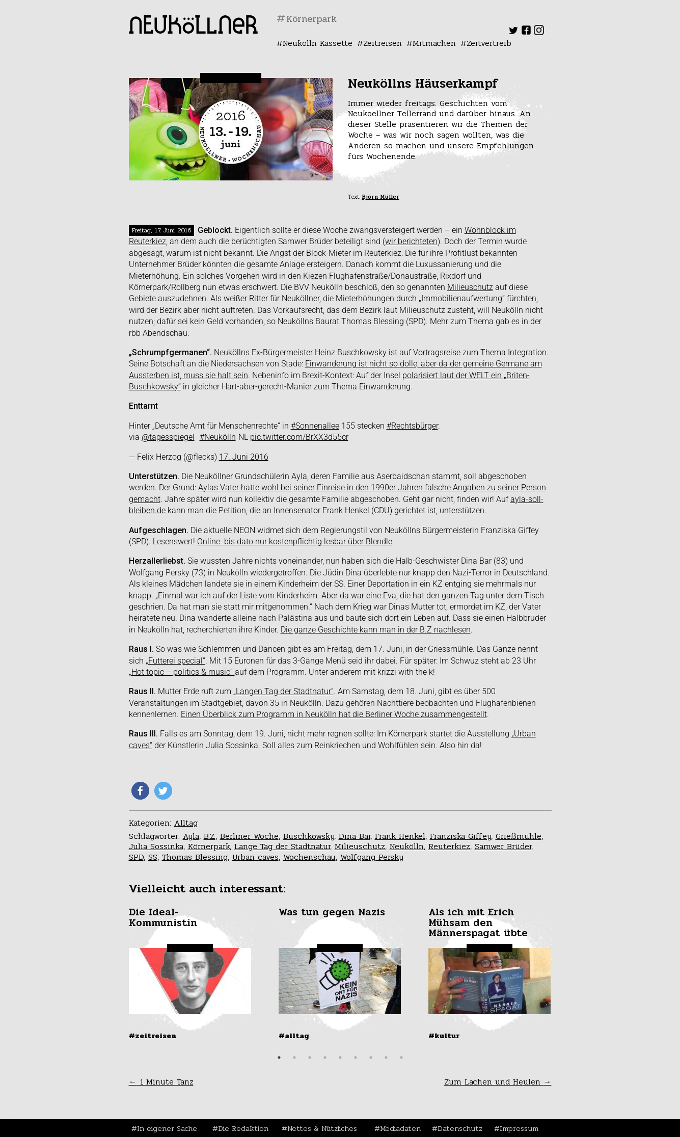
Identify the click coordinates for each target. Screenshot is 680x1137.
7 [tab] (371, 1057)
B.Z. (209, 836)
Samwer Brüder (503, 846)
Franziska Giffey (460, 836)
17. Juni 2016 (243, 457)
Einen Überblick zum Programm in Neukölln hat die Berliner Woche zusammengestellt (334, 714)
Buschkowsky (308, 836)
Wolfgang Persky (371, 857)
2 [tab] (294, 1057)
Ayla (191, 836)
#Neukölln (218, 437)
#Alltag (294, 1035)
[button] (140, 791)
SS (152, 857)
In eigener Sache (167, 1128)
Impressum (519, 1128)
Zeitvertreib (489, 43)
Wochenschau (309, 857)
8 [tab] (386, 1057)
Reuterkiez (449, 846)
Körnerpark (209, 846)
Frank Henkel (400, 836)
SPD (136, 857)
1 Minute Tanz (161, 1081)
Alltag (186, 822)
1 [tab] (279, 1057)
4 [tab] (325, 1057)
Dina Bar (354, 836)
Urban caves (255, 857)
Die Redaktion (243, 1128)
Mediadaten (400, 1128)
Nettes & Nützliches (322, 1128)
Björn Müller (380, 197)
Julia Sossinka (156, 846)
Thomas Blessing (195, 857)
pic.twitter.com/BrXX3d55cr (299, 437)
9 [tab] (401, 1057)
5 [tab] (340, 1057)
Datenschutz (460, 1128)
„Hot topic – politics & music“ (182, 672)
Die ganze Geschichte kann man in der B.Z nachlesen (376, 629)
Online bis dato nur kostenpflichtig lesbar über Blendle (294, 541)
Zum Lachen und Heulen (498, 1081)
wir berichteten (411, 241)
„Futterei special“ (175, 661)
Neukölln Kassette (317, 43)
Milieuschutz (470, 287)
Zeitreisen (382, 43)
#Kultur (444, 1035)
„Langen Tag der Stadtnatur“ (283, 691)
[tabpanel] (191, 973)
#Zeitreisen (152, 1035)
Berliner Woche (249, 836)
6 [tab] (355, 1057)
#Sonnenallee (315, 426)
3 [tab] (310, 1057)
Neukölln (407, 846)
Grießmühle (518, 836)
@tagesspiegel (168, 437)
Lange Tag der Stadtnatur (282, 846)
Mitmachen (434, 43)
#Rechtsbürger (412, 426)
